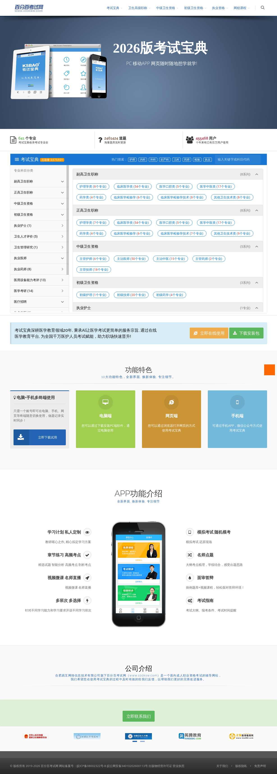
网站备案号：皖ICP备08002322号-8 (82, 766)
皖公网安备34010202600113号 (127, 766)
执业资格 (218, 8)
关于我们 (222, 766)
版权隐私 (241, 766)
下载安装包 (246, 333)
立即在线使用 (209, 333)
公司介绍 (138, 668)
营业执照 (178, 766)
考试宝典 (113, 8)
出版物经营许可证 (160, 766)
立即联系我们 (138, 716)
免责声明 (260, 766)
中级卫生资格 (165, 8)
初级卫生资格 (193, 8)
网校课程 (240, 8)
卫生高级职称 (137, 8)
